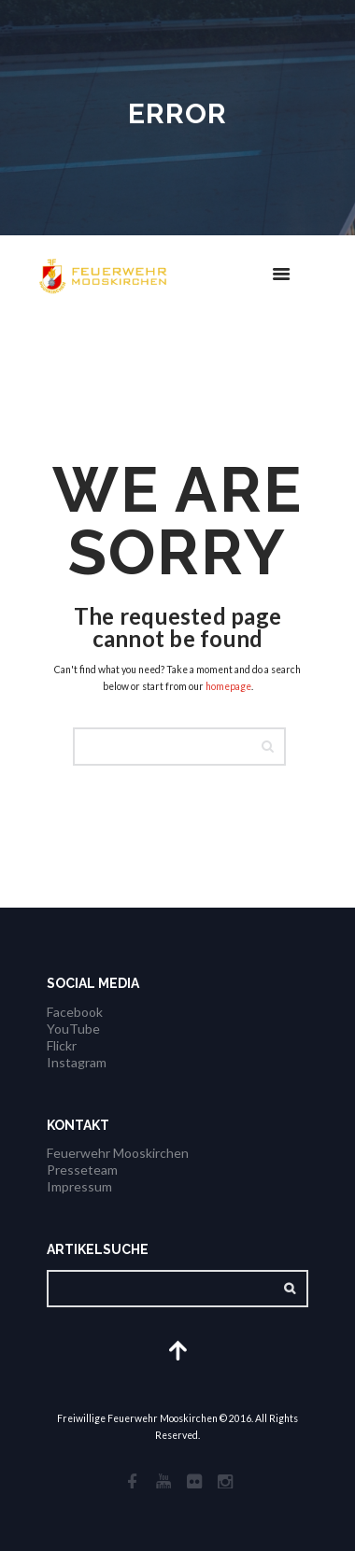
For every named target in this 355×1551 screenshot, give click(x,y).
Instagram (76, 1062)
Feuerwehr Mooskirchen (118, 1153)
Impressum (79, 1186)
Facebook (75, 1012)
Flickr (62, 1045)
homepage (228, 686)
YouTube (73, 1028)
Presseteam (82, 1169)
